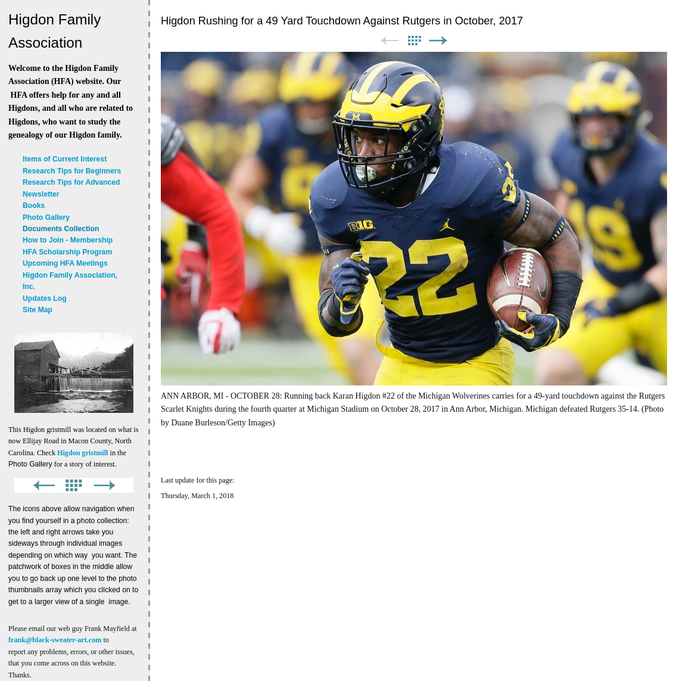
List (414, 41)
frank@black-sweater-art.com (54, 640)
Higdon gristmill (82, 453)
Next (438, 41)
